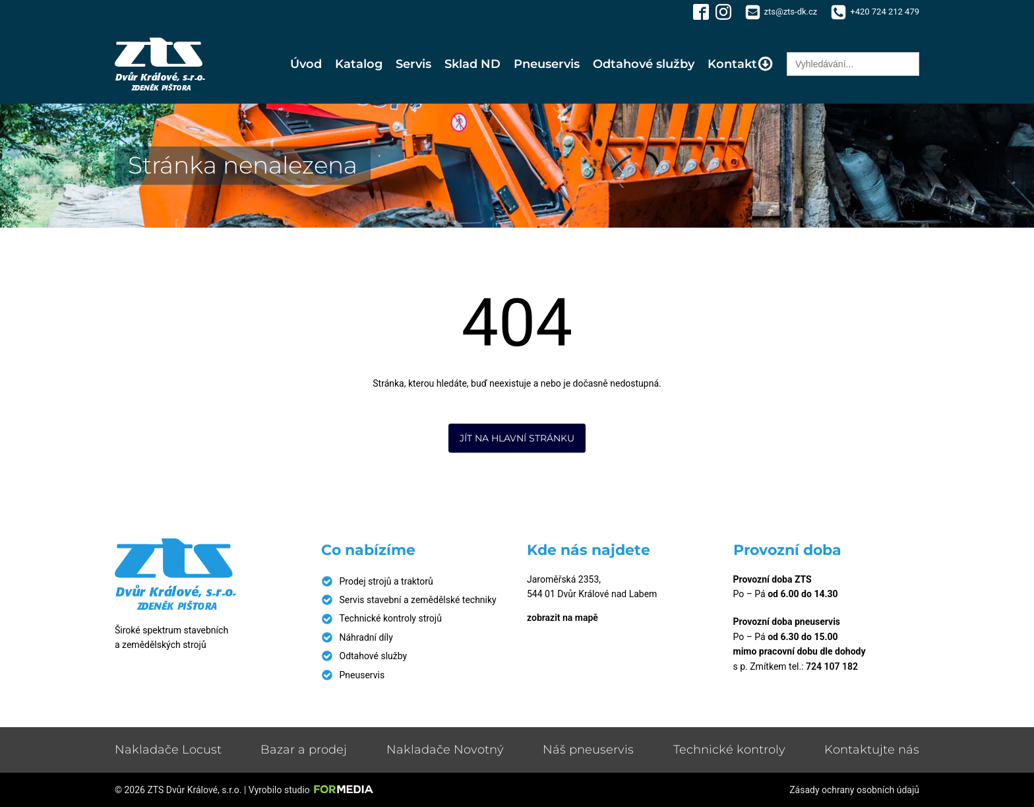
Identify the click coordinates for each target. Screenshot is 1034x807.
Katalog (358, 64)
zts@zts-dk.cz (791, 11)
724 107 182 (832, 666)
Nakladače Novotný (445, 749)
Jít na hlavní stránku (517, 438)
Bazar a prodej (303, 749)
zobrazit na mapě (562, 617)
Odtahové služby (643, 64)
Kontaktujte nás (871, 749)
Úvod (306, 64)
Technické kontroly (729, 749)
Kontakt (741, 63)
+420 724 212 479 (884, 11)
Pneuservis (547, 64)
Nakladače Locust (168, 749)
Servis (413, 64)
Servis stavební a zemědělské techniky (418, 600)
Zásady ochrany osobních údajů (854, 790)
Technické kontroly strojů (391, 618)
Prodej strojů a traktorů (386, 581)
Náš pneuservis (588, 749)
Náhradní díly (366, 637)
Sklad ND (472, 64)
